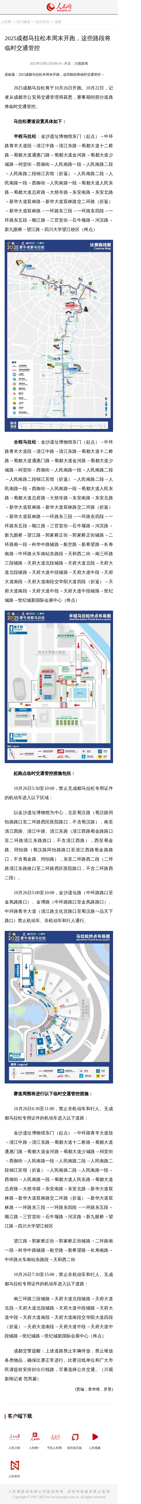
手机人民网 (55, 1439)
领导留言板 (75, 1439)
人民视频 (95, 1439)
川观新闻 (81, 63)
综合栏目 (42, 22)
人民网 (6, 22)
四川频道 (23, 22)
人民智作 (14, 1467)
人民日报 (14, 1439)
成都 (57, 22)
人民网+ (34, 1439)
